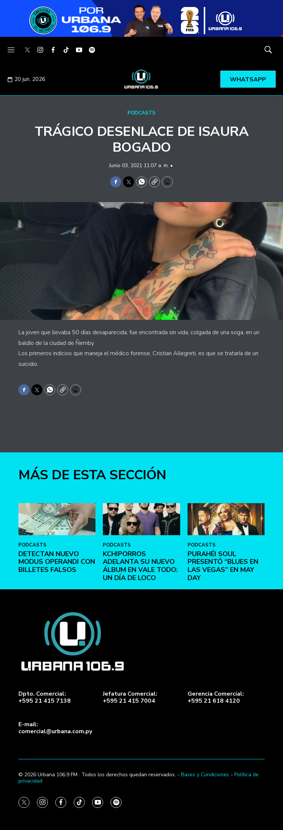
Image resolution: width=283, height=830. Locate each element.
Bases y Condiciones (205, 774)
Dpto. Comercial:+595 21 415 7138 (44, 697)
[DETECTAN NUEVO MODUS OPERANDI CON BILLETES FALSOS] (56, 579)
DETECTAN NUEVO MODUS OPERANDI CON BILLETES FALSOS (56, 621)
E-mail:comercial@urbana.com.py (55, 728)
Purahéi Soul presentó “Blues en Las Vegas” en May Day (223, 625)
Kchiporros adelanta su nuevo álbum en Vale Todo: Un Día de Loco (140, 625)
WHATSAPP (248, 79)
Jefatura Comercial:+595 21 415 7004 (130, 697)
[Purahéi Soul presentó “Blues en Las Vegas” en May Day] (226, 579)
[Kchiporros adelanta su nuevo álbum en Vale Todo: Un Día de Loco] (141, 579)
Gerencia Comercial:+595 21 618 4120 (216, 697)
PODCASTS (141, 113)
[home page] (141, 79)
